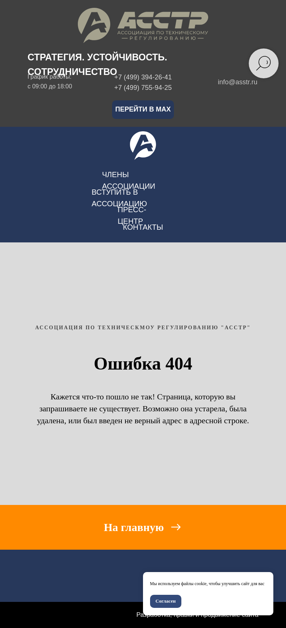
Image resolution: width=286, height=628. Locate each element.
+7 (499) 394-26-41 (143, 77)
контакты (143, 227)
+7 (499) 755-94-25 (143, 87)
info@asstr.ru (237, 82)
